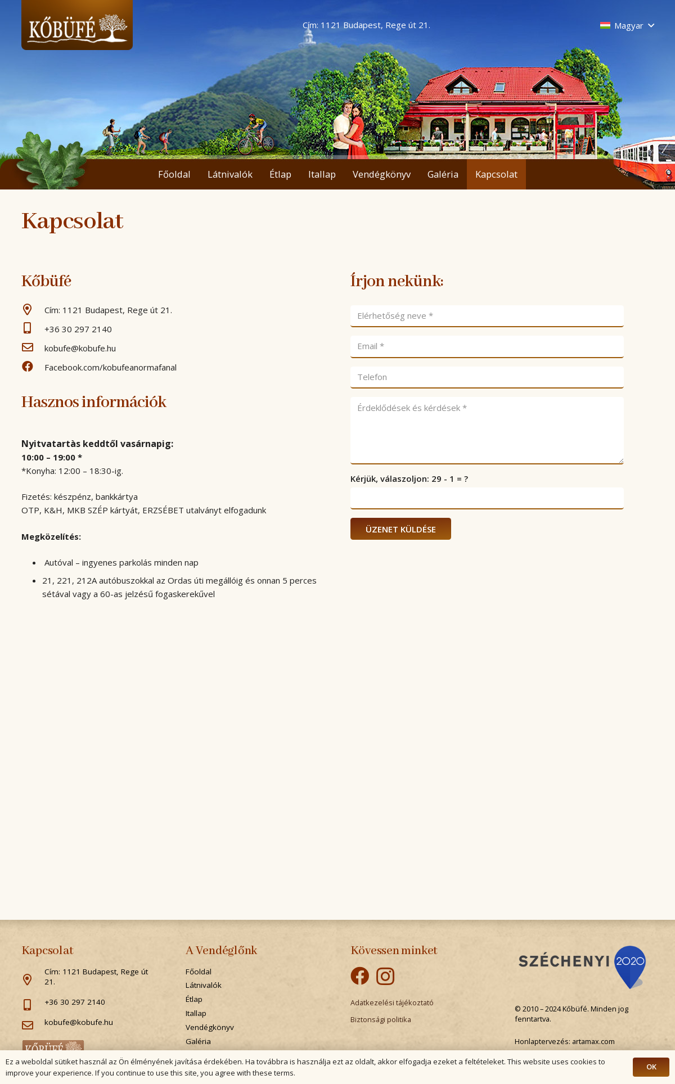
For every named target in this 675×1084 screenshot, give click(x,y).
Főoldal (199, 971)
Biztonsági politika (380, 1019)
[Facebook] (359, 975)
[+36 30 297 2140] (32, 329)
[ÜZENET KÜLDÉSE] (400, 529)
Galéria (198, 1041)
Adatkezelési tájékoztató (392, 1002)
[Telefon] (487, 378)
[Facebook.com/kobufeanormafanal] (32, 367)
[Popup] (582, 967)
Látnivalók (204, 985)
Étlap (194, 999)
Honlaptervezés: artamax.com (565, 1041)
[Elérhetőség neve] (487, 316)
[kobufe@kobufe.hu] (32, 348)
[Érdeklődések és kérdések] (487, 430)
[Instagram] (385, 976)
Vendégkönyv (210, 1027)
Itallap (196, 1013)
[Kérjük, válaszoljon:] (487, 498)
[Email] (487, 347)
